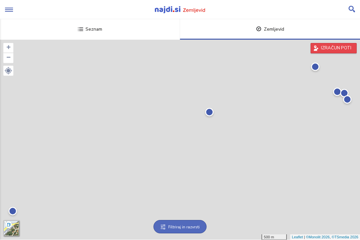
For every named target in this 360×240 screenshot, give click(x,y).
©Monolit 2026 (318, 237)
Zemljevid (270, 29)
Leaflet (297, 237)
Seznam (90, 29)
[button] (8, 71)
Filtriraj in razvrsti (180, 227)
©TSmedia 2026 (345, 237)
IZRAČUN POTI (336, 48)
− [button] (8, 58)
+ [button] (8, 48)
